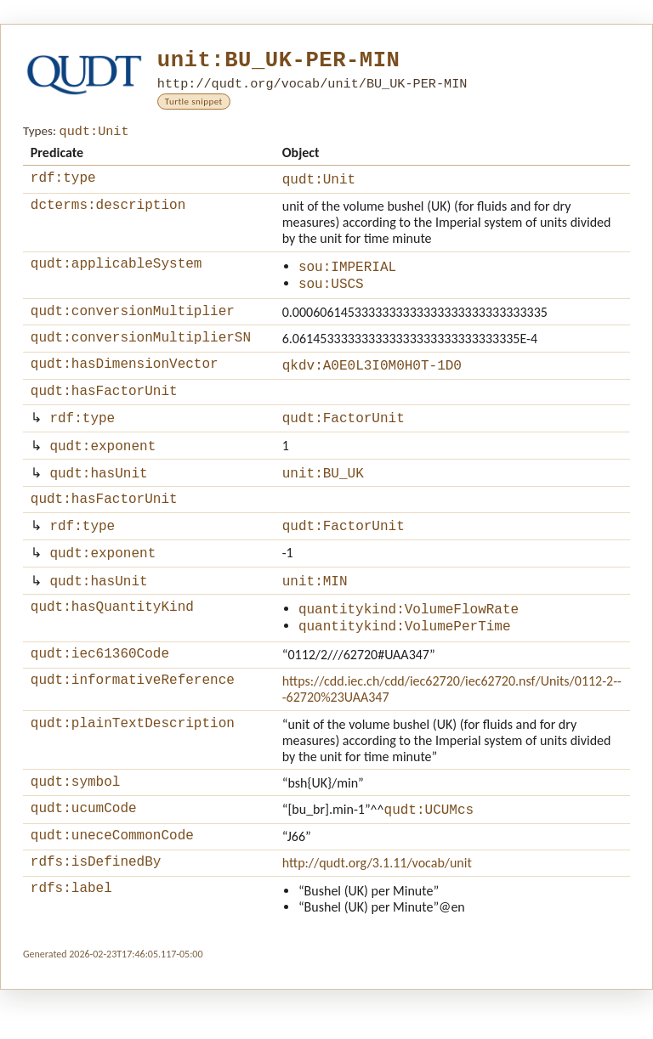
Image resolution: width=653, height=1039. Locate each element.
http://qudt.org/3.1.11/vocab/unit (377, 909)
